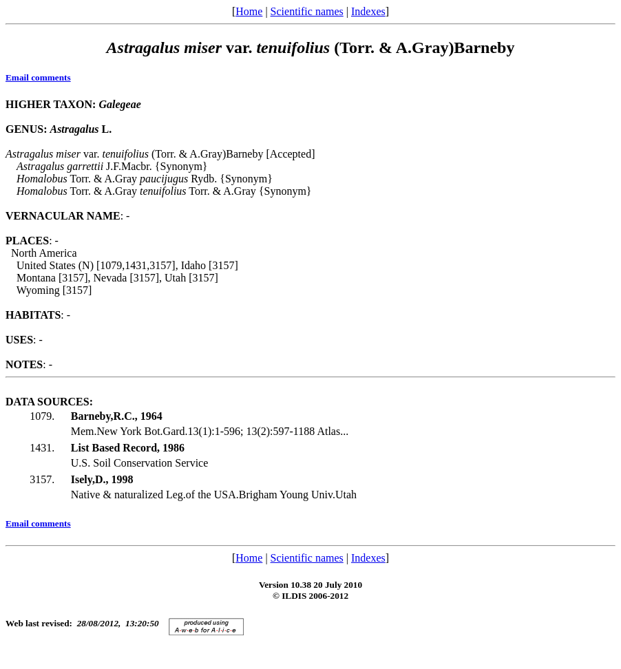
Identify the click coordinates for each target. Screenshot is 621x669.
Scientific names (307, 11)
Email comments (38, 77)
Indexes (368, 11)
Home (248, 11)
